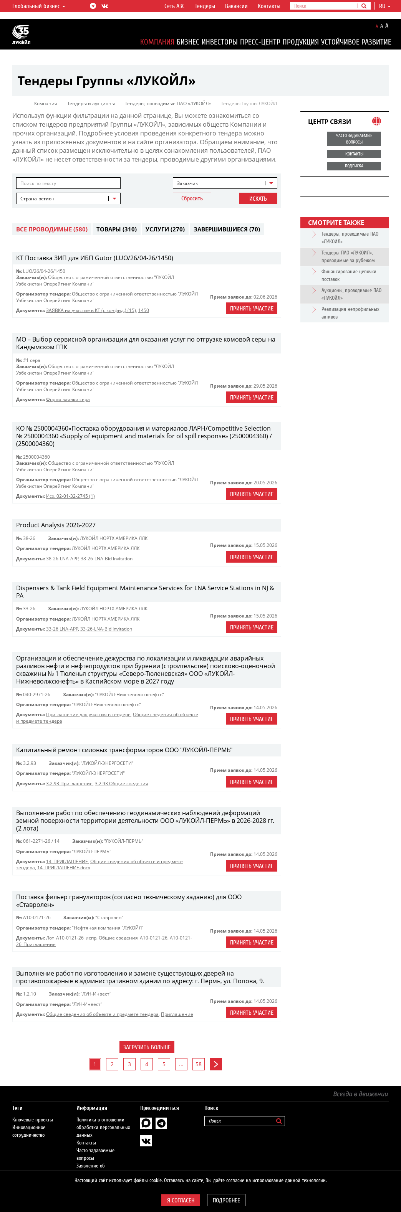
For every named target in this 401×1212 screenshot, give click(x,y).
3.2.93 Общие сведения (121, 783)
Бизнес (188, 42)
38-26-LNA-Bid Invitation (107, 558)
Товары (116, 229)
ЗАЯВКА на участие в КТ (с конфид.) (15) (91, 310)
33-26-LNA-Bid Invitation (106, 629)
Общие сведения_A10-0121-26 (133, 938)
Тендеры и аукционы (91, 103)
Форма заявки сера (68, 399)
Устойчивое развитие (356, 42)
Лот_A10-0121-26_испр (71, 938)
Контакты (269, 6)
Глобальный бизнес (38, 6)
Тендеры (205, 6)
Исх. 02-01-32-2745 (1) (70, 496)
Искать (258, 198)
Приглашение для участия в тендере (88, 714)
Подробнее (226, 1200)
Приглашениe (177, 1014)
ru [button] (385, 6)
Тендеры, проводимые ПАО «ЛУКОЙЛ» (168, 103)
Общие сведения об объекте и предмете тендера (102, 1014)
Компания (157, 42)
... (181, 1064)
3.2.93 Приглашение (69, 783)
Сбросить (192, 198)
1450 (143, 310)
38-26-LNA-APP (62, 558)
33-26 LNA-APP (62, 629)
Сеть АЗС (174, 6)
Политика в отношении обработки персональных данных (103, 1127)
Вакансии (236, 6)
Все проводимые (52, 229)
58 (199, 1064)
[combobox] (225, 183)
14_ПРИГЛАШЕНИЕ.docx (63, 867)
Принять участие (251, 308)
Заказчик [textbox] (187, 183)
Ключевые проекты (32, 1120)
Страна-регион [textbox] (37, 198)
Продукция (301, 42)
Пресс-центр (260, 42)
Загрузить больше (147, 1047)
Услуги (165, 229)
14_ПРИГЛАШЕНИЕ (67, 861)
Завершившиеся (227, 229)
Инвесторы (220, 42)
